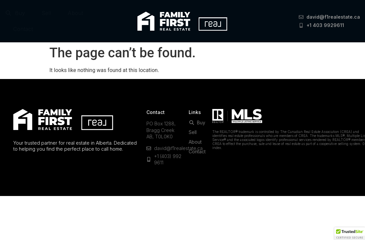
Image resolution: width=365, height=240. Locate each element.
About (75, 13)
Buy (15, 13)
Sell (46, 13)
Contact (23, 29)
